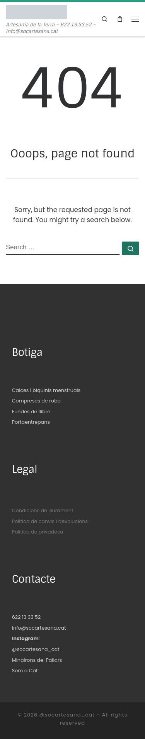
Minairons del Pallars (37, 660)
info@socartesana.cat (39, 628)
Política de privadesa (37, 531)
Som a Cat (25, 670)
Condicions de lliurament (42, 510)
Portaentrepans (31, 422)
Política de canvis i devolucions (50, 521)
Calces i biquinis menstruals (46, 390)
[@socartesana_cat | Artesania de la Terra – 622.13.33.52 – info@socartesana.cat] (36, 11)
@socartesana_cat (36, 649)
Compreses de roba (36, 400)
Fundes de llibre (31, 411)
